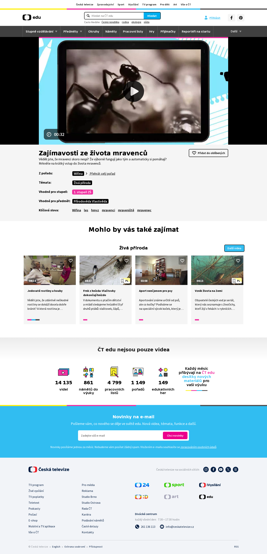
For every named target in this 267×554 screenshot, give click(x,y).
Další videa (234, 248)
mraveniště (126, 210)
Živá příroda (82, 183)
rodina (125, 22)
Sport (121, 4)
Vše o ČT (186, 4)
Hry (151, 31)
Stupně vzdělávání (39, 31)
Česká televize (84, 4)
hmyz (95, 210)
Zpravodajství (105, 4)
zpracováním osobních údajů (198, 446)
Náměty (111, 31)
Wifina (78, 173)
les (86, 210)
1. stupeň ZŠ (82, 192)
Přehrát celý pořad (102, 173)
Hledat (152, 16)
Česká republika (110, 22)
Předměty (70, 31)
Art (175, 4)
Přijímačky (168, 31)
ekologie (136, 22)
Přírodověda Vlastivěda (90, 201)
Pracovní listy (133, 31)
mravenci (108, 210)
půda (146, 22)
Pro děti (165, 4)
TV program (149, 4)
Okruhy (93, 31)
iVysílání (133, 4)
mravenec (144, 210)
